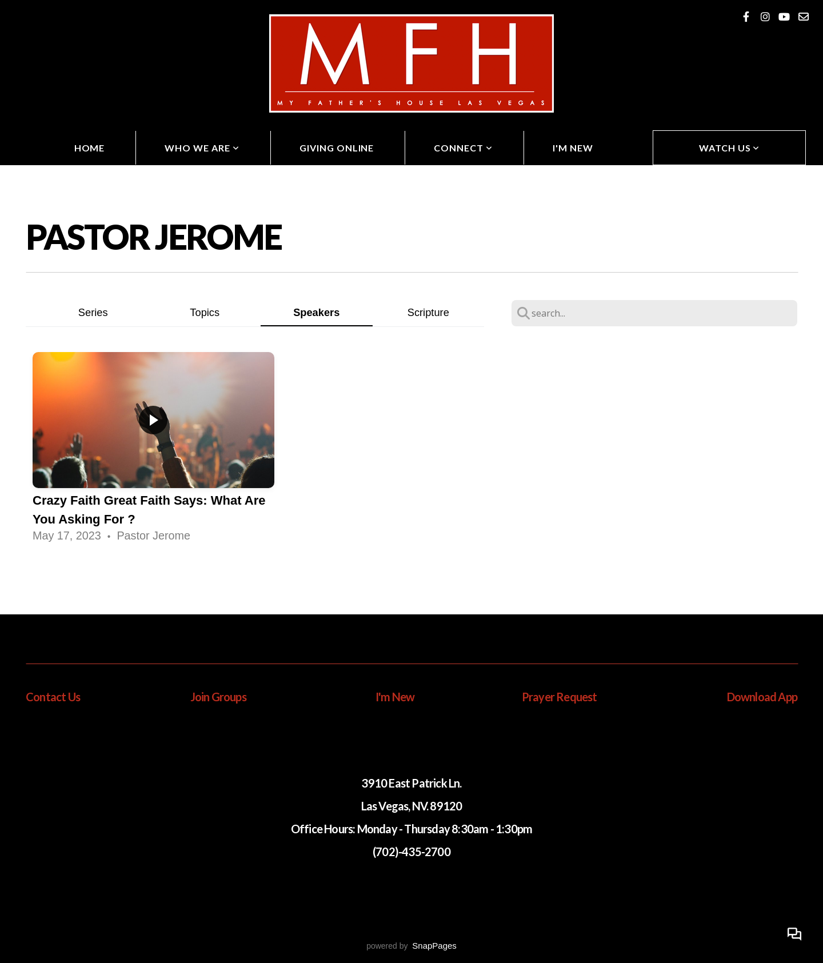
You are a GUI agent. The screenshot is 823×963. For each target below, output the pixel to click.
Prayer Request (559, 697)
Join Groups (218, 697)
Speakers (316, 312)
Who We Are (202, 147)
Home (89, 147)
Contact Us (53, 697)
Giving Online (336, 147)
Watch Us (729, 147)
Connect (463, 147)
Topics (204, 312)
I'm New (573, 147)
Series (93, 312)
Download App (762, 697)
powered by (411, 945)
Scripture (428, 312)
